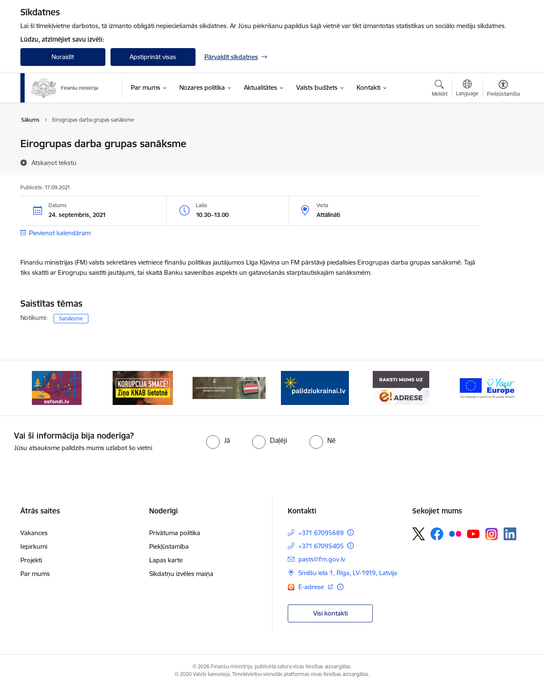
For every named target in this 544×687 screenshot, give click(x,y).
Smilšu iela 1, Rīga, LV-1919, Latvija (347, 573)
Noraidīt (62, 57)
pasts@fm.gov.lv (321, 559)
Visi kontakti (330, 613)
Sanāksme (71, 318)
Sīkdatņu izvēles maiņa (181, 574)
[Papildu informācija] (350, 532)
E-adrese (312, 587)
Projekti (31, 560)
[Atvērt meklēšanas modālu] (440, 89)
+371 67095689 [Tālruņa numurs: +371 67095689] (321, 533)
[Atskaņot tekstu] (53, 162)
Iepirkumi (33, 546)
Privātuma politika (174, 533)
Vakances (34, 533)
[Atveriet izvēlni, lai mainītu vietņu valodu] (467, 89)
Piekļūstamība (169, 546)
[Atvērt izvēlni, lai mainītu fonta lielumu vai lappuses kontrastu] (503, 89)
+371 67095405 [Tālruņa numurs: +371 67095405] (321, 546)
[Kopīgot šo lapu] (503, 161)
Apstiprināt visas (153, 57)
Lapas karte (166, 560)
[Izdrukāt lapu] (503, 140)
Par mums (35, 574)
